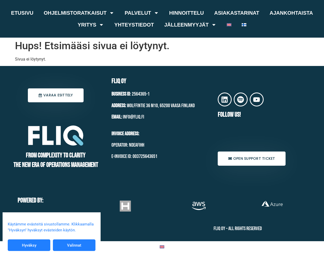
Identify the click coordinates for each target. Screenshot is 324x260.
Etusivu (22, 13)
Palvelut (142, 13)
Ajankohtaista (291, 13)
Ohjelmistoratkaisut (79, 13)
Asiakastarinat (236, 13)
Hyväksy (29, 245)
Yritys (91, 25)
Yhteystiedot (134, 25)
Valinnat (74, 245)
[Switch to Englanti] (229, 25)
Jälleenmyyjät (190, 25)
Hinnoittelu (186, 13)
